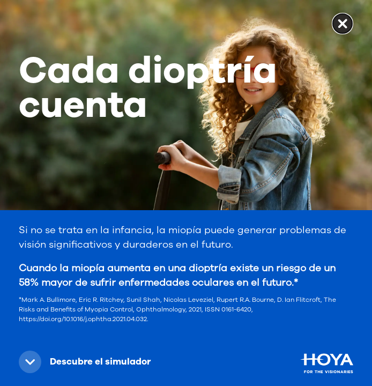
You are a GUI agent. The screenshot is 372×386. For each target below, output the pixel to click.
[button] (89, 362)
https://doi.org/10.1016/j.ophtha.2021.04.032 (83, 319)
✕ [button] (342, 23)
